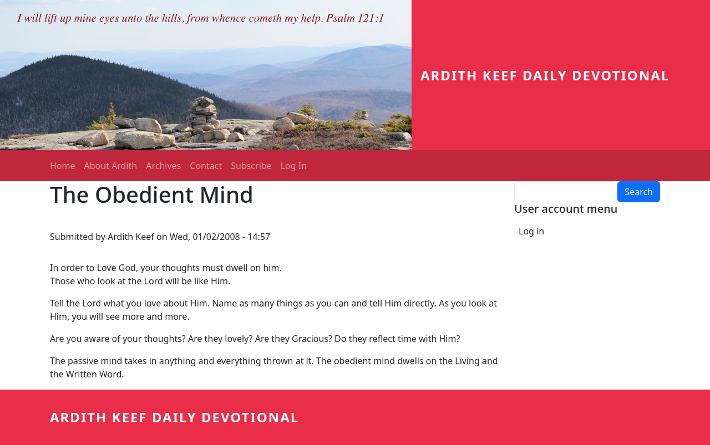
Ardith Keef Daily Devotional (545, 75)
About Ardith (111, 166)
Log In (294, 166)
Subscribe (251, 166)
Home (62, 166)
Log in (531, 231)
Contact (206, 166)
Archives (163, 166)
